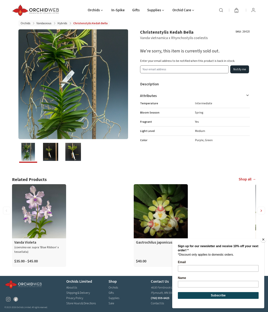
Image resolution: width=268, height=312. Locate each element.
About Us (71, 287)
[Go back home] (36, 10)
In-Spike (118, 10)
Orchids (25, 23)
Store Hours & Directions (81, 303)
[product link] (39, 225)
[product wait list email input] (184, 69)
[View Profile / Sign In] (253, 10)
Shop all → (247, 179)
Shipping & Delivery (78, 293)
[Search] (221, 10)
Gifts (136, 10)
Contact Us (157, 303)
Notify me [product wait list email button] (239, 69)
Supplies (114, 298)
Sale (111, 303)
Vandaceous (43, 23)
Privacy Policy (74, 298)
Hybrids (62, 23)
